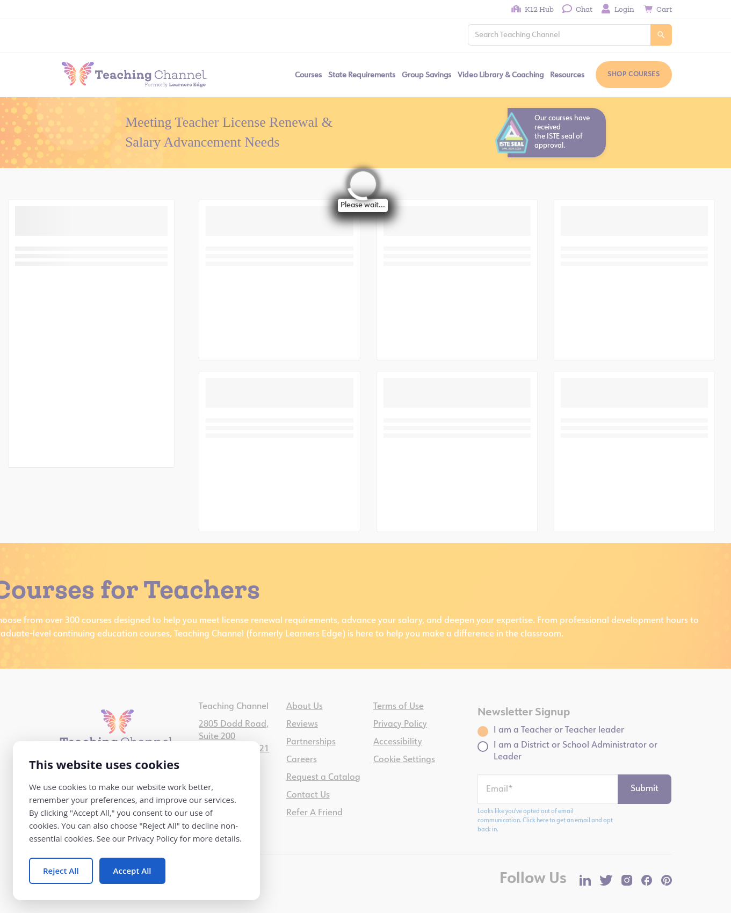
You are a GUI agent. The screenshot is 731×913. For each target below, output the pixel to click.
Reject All (61, 870)
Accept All (132, 870)
